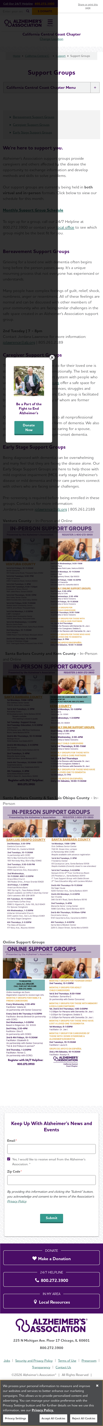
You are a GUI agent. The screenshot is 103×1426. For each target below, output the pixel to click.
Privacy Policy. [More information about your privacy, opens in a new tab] (43, 1410)
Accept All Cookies (53, 1418)
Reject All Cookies (83, 1418)
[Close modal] (97, 655)
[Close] (97, 1386)
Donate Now (52, 758)
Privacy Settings (15, 1418)
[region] (51, 1403)
